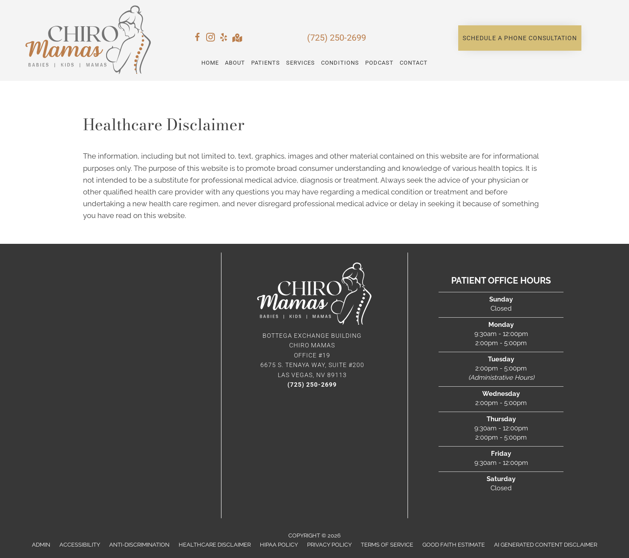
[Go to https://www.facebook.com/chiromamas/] (197, 39)
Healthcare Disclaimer (215, 544)
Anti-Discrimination (139, 544)
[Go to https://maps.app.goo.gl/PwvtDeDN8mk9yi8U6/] (236, 39)
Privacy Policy (329, 544)
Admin (41, 544)
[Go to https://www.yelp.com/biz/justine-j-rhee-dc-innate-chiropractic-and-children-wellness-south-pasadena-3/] (223, 39)
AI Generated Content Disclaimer (545, 544)
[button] (519, 38)
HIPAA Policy (279, 544)
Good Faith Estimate (453, 544)
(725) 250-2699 (336, 37)
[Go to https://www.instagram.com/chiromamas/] (210, 39)
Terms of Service (387, 544)
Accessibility (79, 544)
